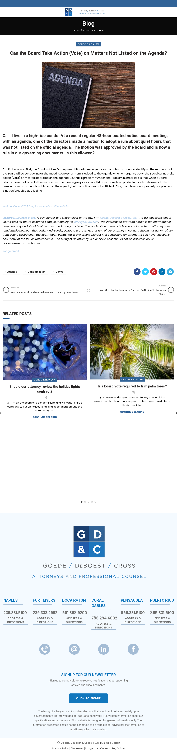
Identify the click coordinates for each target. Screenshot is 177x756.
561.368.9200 (74, 612)
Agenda (12, 271)
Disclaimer (77, 748)
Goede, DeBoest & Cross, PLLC (121, 218)
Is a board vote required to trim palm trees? (132, 386)
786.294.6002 (104, 618)
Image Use (91, 748)
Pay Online (118, 748)
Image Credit (11, 251)
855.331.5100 (133, 612)
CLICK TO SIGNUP (88, 698)
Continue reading (44, 417)
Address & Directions (15, 620)
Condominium (36, 271)
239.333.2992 (45, 612)
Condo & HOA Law (93, 30)
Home (76, 30)
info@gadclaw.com (95, 222)
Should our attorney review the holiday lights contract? (44, 389)
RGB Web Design (110, 743)
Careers (105, 748)
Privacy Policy (60, 748)
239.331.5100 (15, 612)
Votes (59, 271)
